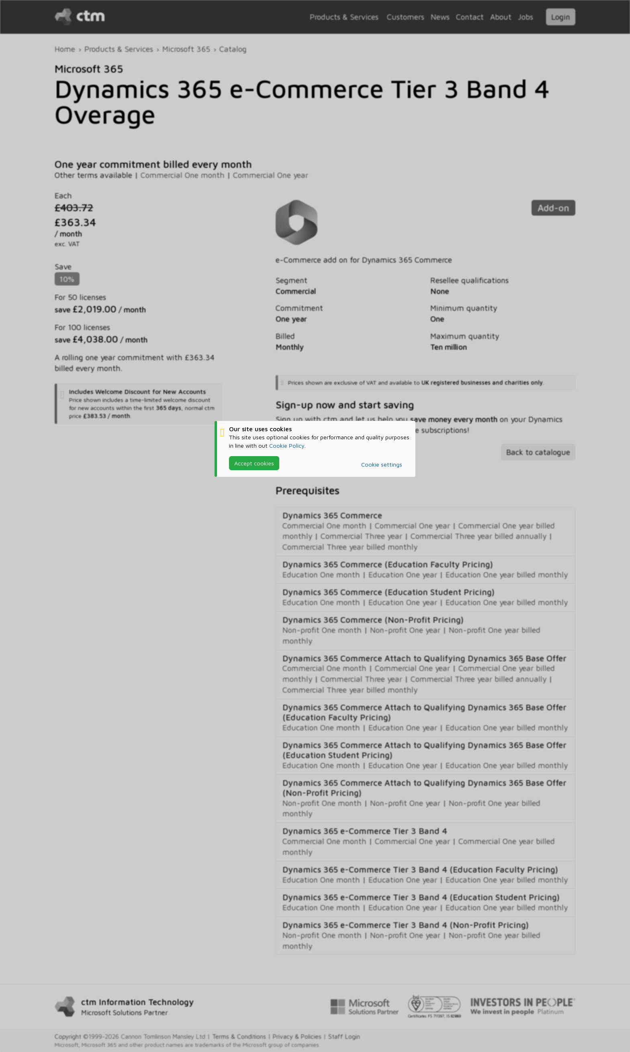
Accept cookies (254, 463)
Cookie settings (381, 464)
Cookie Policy (287, 445)
